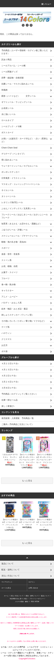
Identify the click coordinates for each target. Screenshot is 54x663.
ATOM (37, 601)
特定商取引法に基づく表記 (18, 598)
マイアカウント (7, 582)
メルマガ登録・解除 (21, 601)
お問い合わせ (33, 588)
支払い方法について (17, 596)
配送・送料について (32, 596)
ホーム (6, 596)
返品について (45, 596)
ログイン (32, 582)
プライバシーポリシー (36, 598)
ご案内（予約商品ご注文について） (17, 424)
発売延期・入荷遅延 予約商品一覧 (17, 418)
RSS (32, 601)
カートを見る (6, 588)
